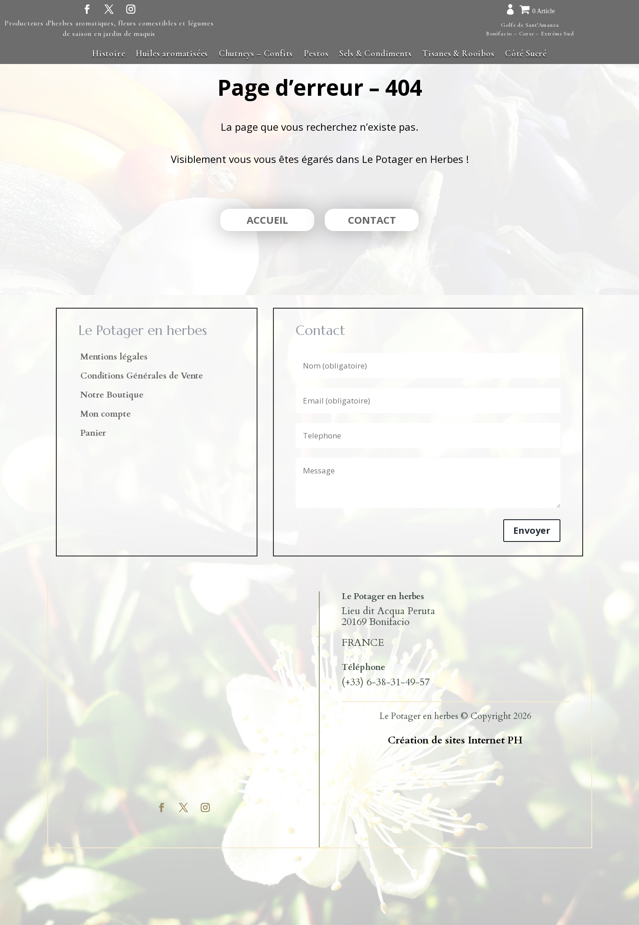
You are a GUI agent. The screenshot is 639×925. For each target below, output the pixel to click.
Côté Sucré (526, 53)
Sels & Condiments (375, 53)
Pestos (316, 53)
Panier (93, 434)
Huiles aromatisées (172, 53)
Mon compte (105, 415)
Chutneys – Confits (256, 53)
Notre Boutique (112, 396)
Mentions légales (114, 358)
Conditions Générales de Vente (141, 377)
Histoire (108, 53)
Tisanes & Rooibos (458, 53)
